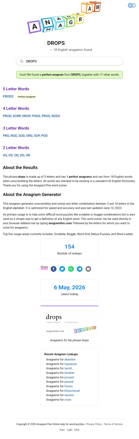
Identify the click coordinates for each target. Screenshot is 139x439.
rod (14, 136)
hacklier (69, 373)
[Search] (73, 61)
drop (26, 116)
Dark (76, 429)
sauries (69, 395)
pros (46, 116)
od (16, 155)
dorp (17, 116)
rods (56, 116)
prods (8, 96)
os (11, 155)
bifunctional (72, 390)
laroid (68, 368)
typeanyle (70, 364)
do (22, 155)
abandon (70, 359)
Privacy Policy (94, 424)
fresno (68, 386)
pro (6, 136)
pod (44, 136)
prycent (69, 377)
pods (36, 116)
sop (37, 136)
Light (69, 429)
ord (29, 136)
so (5, 155)
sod (21, 136)
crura (67, 399)
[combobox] (69, 61)
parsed (68, 381)
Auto (62, 429)
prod (7, 116)
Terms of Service (113, 424)
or (28, 155)
